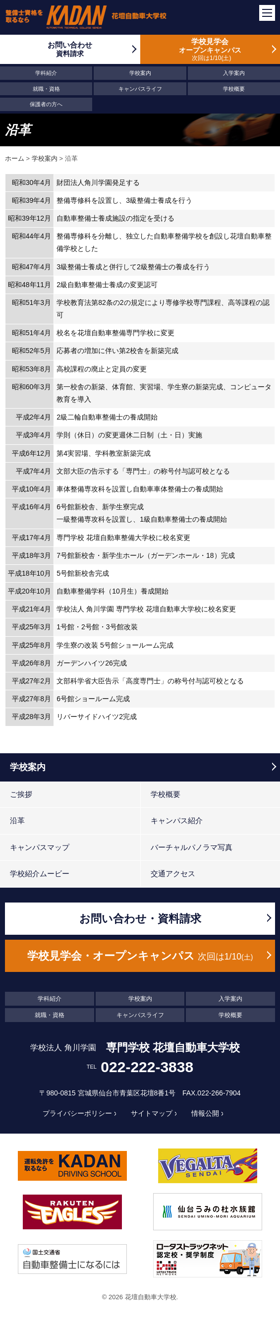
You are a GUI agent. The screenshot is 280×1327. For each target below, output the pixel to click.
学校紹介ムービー (39, 873)
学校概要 (234, 89)
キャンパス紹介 (177, 820)
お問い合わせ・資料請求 (140, 918)
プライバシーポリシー (77, 1113)
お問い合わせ (70, 49)
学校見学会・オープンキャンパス (140, 956)
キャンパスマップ (39, 847)
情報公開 (205, 1113)
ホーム (14, 158)
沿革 (17, 820)
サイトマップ (151, 1113)
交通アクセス (173, 873)
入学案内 (234, 73)
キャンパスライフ (140, 89)
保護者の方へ (46, 104)
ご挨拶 (21, 794)
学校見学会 (210, 49)
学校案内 (140, 73)
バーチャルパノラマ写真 (191, 847)
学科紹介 (46, 73)
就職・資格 (46, 89)
